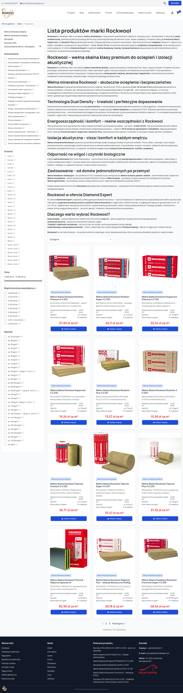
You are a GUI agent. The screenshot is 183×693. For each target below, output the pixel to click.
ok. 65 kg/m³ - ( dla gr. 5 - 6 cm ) (22, 371)
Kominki (12, 78)
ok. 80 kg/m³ (14, 379)
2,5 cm (11, 160)
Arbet (49, 648)
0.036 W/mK (14, 312)
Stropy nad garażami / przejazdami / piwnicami (24, 112)
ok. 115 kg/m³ (14, 406)
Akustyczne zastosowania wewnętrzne (24, 58)
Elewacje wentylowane (18, 70)
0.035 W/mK (14, 308)
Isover (50, 655)
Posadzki (13, 105)
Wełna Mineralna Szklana (16, 35)
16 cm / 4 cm (14, 252)
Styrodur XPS (10, 43)
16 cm (12, 214)
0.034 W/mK (14, 304)
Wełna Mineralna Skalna (15, 31)
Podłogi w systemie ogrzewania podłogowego (24, 101)
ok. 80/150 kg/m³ (16, 383)
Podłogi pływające (17, 97)
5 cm (11, 175)
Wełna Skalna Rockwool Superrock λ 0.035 (68, 391)
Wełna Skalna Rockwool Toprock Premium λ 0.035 (66, 485)
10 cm (12, 194)
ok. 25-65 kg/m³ (15, 336)
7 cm (11, 183)
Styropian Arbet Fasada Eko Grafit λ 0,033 (111, 665)
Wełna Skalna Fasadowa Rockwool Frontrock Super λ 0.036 (159, 581)
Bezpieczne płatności (11, 659)
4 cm (11, 171)
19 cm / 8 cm (14, 260)
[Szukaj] (164, 3)
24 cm (11, 233)
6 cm (11, 179)
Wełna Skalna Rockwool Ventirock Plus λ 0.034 (113, 668)
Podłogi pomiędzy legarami (20, 93)
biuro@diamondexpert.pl (157, 653)
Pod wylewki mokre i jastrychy (21, 89)
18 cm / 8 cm (14, 256)
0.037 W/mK (14, 316)
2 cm (11, 156)
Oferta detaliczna (9, 674)
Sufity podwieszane (125, 12)
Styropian (8, 39)
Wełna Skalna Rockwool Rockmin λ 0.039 (159, 391)
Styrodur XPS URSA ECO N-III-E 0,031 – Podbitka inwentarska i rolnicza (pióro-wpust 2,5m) (113, 680)
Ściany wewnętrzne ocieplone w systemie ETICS (24, 139)
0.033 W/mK (14, 300)
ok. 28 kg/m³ (14, 340)
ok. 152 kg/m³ (14, 429)
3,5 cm (11, 168)
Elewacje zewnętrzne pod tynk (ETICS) (24, 74)
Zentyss (50, 678)
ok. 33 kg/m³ (14, 352)
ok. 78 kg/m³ (14, 375)
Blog (81, 12)
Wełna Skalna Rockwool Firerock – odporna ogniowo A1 (67, 581)
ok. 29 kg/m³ (14, 344)
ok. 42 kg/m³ (14, 363)
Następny (119, 623)
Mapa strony (7, 671)
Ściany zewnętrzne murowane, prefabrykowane (24, 143)
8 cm (11, 191)
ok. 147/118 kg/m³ (16, 417)
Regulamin (6, 655)
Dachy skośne (15, 66)
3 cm (11, 164)
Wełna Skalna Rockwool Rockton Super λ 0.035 (112, 298)
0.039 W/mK (14, 324)
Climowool (51, 651)
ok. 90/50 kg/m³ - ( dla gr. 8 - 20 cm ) (24, 390)
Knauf (50, 659)
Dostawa (5, 648)
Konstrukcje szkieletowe (19, 82)
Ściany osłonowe (16, 128)
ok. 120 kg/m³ (14, 410)
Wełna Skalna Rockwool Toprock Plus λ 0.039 (158, 485)
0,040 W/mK (14, 297)
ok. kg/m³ (13, 444)
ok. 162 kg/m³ (14, 437)
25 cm (11, 237)
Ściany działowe (16, 120)
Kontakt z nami (8, 667)
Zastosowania (94, 12)
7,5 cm (12, 187)
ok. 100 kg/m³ (14, 394)
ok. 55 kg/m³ (14, 367)
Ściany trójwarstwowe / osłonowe (23, 132)
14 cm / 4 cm (14, 248)
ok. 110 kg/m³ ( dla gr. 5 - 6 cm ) (21, 402)
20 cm (12, 225)
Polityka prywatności (11, 651)
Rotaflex (51, 671)
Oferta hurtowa (144, 12)
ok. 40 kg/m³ (14, 359)
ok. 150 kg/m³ (14, 421)
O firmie (108, 12)
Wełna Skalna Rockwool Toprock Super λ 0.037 (112, 485)
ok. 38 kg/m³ (14, 356)
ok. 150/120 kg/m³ (16, 425)
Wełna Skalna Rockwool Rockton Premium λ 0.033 (66, 298)
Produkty (71, 12)
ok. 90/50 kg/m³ (15, 386)
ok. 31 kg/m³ (14, 348)
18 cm (12, 218)
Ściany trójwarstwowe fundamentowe (24, 135)
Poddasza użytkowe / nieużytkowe (23, 85)
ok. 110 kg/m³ (14, 398)
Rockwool (51, 667)
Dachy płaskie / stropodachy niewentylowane (24, 62)
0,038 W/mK (14, 293)
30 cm (11, 241)
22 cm (11, 229)
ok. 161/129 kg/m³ (16, 433)
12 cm (12, 198)
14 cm (11, 206)
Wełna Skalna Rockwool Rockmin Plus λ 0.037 (113, 391)
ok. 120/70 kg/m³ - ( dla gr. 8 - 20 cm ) (24, 413)
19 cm (11, 221)
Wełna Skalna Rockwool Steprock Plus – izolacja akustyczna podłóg (113, 581)
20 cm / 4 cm (14, 264)
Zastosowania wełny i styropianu (19, 46)
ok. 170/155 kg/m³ (16, 440)
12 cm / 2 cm (14, 245)
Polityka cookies (8, 663)
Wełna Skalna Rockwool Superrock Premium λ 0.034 (159, 298)
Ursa (49, 674)
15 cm (12, 210)
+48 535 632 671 (154, 648)
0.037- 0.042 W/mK (17, 320)
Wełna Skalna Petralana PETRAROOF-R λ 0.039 (113, 661)
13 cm (11, 202)
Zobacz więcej (68, 329)
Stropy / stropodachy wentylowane (24, 109)
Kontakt (175, 3)
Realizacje (160, 12)
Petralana (51, 663)
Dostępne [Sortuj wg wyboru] (54, 239)
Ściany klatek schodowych (20, 124)
